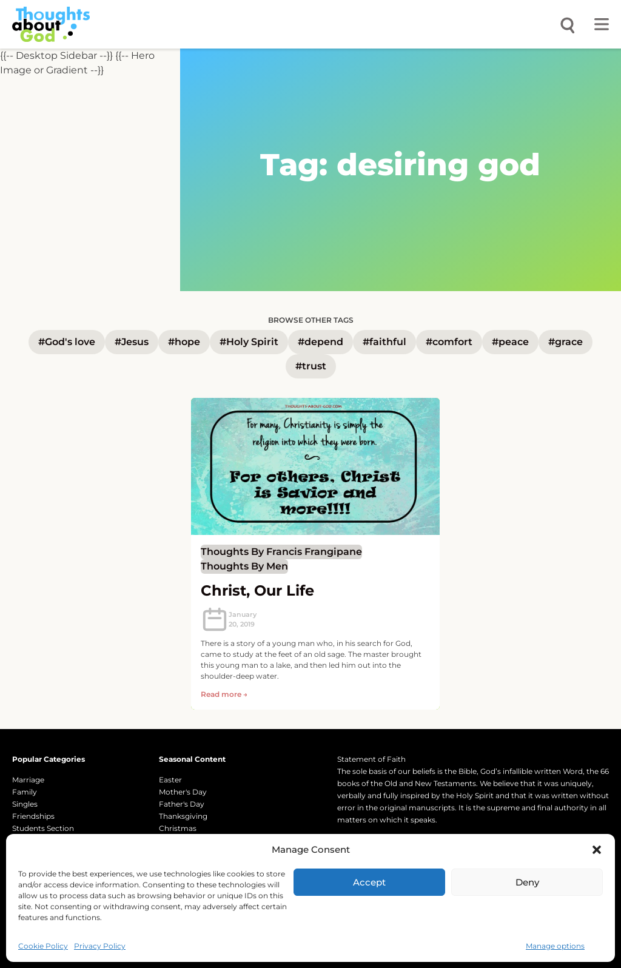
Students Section (43, 828)
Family (24, 791)
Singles (25, 803)
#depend (320, 342)
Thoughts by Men (244, 566)
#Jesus (132, 342)
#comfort (449, 342)
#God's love (66, 342)
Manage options (555, 945)
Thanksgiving (183, 816)
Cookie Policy (43, 945)
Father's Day (181, 803)
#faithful (384, 342)
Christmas (177, 828)
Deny (527, 882)
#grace (565, 342)
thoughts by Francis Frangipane (281, 551)
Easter (170, 779)
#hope (184, 342)
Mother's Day (183, 791)
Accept (369, 882)
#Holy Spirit (249, 342)
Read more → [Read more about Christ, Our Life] (224, 694)
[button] (597, 850)
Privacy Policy (100, 945)
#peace (510, 342)
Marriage (28, 779)
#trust (310, 366)
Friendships (33, 816)
